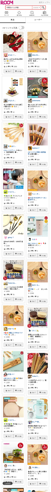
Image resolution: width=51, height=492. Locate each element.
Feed (6, 13)
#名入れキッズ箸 (10, 378)
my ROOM (44, 13)
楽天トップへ (44, 2)
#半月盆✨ (32, 289)
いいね (19, 71)
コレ (10, 71)
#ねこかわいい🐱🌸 (35, 243)
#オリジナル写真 (34, 152)
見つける (19, 13)
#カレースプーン (10, 150)
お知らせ (32, 13)
